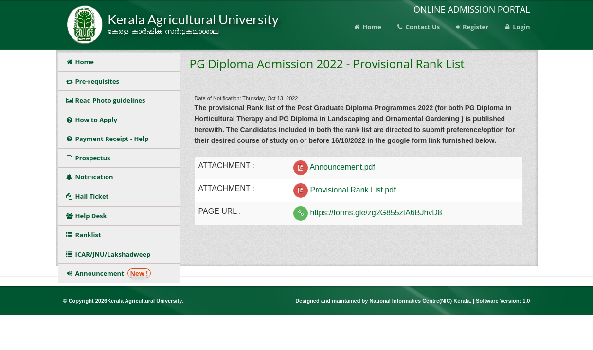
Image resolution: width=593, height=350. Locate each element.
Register (471, 26)
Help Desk (86, 215)
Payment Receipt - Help (107, 138)
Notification (91, 177)
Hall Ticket (89, 196)
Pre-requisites (93, 81)
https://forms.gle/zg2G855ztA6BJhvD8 (376, 213)
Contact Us (418, 26)
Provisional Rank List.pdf (353, 190)
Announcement (108, 273)
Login (516, 26)
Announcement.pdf (342, 167)
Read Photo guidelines (105, 100)
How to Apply (91, 119)
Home (367, 26)
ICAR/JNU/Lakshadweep (108, 254)
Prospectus (90, 158)
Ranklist (85, 234)
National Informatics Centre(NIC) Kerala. (421, 301)
